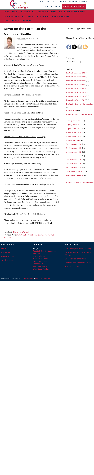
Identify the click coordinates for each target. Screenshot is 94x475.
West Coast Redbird (41, 269)
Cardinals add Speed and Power (78, 263)
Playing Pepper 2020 (73, 132)
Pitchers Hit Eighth (50, 6)
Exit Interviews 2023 (73, 148)
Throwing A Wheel (21, 232)
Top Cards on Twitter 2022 (75, 81)
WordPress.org (7, 260)
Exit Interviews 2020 (73, 160)
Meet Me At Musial (40, 259)
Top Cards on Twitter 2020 (75, 88)
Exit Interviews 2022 (73, 152)
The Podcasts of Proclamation (52, 16)
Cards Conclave (27, 278)
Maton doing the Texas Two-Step (78, 248)
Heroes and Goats (46, 12)
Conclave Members (14, 16)
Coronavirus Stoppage (74, 171)
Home (6, 12)
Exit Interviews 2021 (73, 156)
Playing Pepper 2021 (73, 129)
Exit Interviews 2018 (73, 167)
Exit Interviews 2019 (73, 164)
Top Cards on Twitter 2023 (75, 77)
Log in (3, 248)
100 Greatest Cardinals (72, 12)
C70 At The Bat (39, 256)
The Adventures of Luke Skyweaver (79, 114)
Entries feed (6, 252)
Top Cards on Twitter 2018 (75, 96)
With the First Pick (72, 267)
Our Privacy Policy (42, 278)
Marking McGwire (73, 140)
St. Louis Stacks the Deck (75, 259)
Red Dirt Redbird (40, 266)
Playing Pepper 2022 (73, 125)
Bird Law (36, 254)
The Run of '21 (71, 110)
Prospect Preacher (74, 6)
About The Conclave (23, 12)
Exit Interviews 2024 (73, 144)
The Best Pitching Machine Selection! (80, 182)
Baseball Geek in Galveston (44, 251)
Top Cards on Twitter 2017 (75, 100)
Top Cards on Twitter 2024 (75, 73)
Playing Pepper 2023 (73, 121)
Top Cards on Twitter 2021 (75, 85)
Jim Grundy (22, 38)
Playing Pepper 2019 (73, 136)
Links (30, 16)
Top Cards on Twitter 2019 (75, 92)
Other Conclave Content (17, 21)
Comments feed (7, 256)
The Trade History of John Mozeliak (79, 104)
